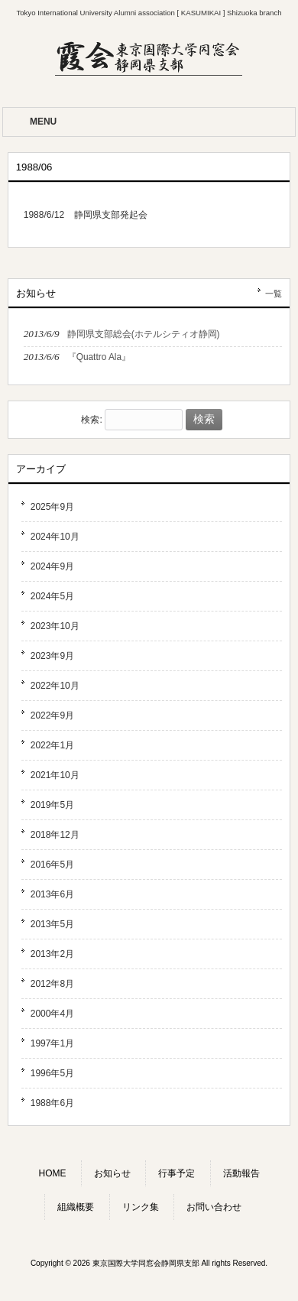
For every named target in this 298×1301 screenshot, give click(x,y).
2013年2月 (52, 954)
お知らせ (112, 1173)
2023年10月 (55, 626)
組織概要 (75, 1207)
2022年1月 (52, 745)
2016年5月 (52, 864)
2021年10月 (55, 775)
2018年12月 (55, 834)
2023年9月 (52, 655)
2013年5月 (52, 924)
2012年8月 (52, 983)
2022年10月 (55, 685)
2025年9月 (52, 506)
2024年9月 (52, 566)
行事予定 (176, 1173)
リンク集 (140, 1207)
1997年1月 (52, 1043)
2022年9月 (52, 715)
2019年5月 (52, 805)
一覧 (273, 293)
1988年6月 (52, 1103)
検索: (91, 419)
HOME (52, 1173)
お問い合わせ (213, 1207)
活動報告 (241, 1173)
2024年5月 (52, 596)
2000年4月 (52, 1013)
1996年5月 (52, 1073)
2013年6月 (52, 894)
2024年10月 (55, 536)
